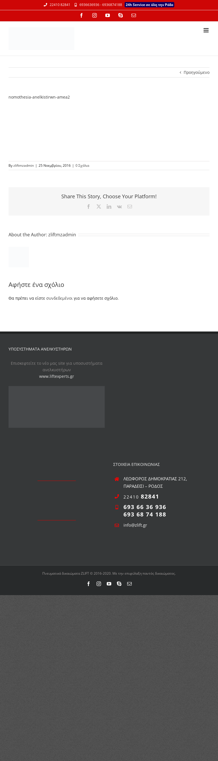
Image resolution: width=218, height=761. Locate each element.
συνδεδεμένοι (59, 298)
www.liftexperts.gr (56, 376)
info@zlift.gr (135, 525)
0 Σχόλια (82, 165)
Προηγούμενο (196, 72)
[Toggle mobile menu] (206, 30)
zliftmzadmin (23, 165)
